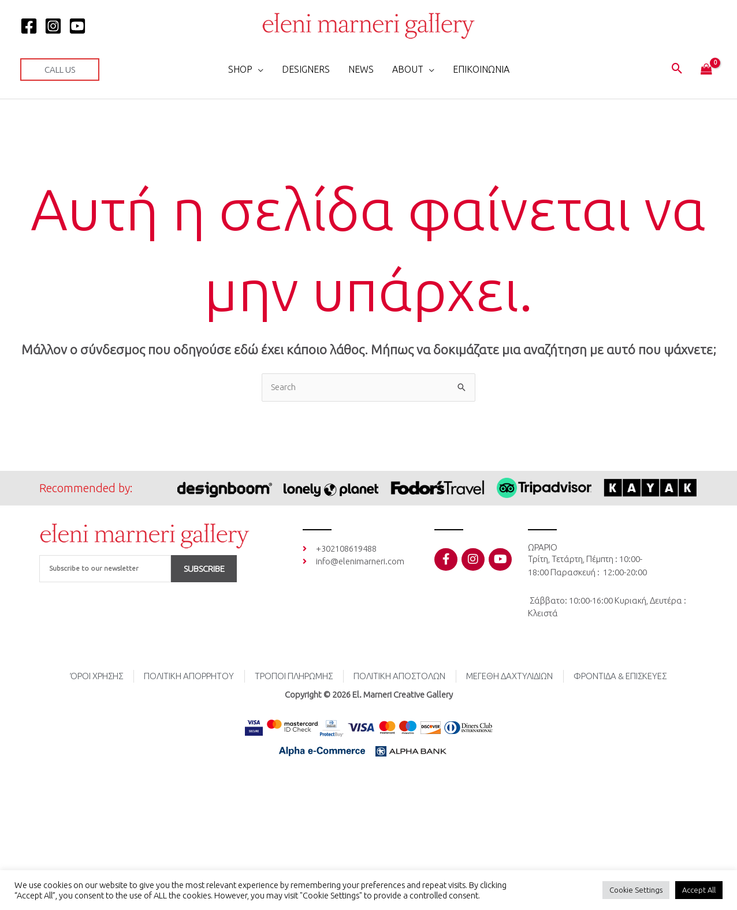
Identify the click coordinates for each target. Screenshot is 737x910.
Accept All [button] (699, 890)
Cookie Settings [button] (635, 890)
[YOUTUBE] (77, 26)
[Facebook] (29, 26)
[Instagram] (53, 26)
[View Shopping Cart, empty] (706, 70)
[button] (59, 69)
